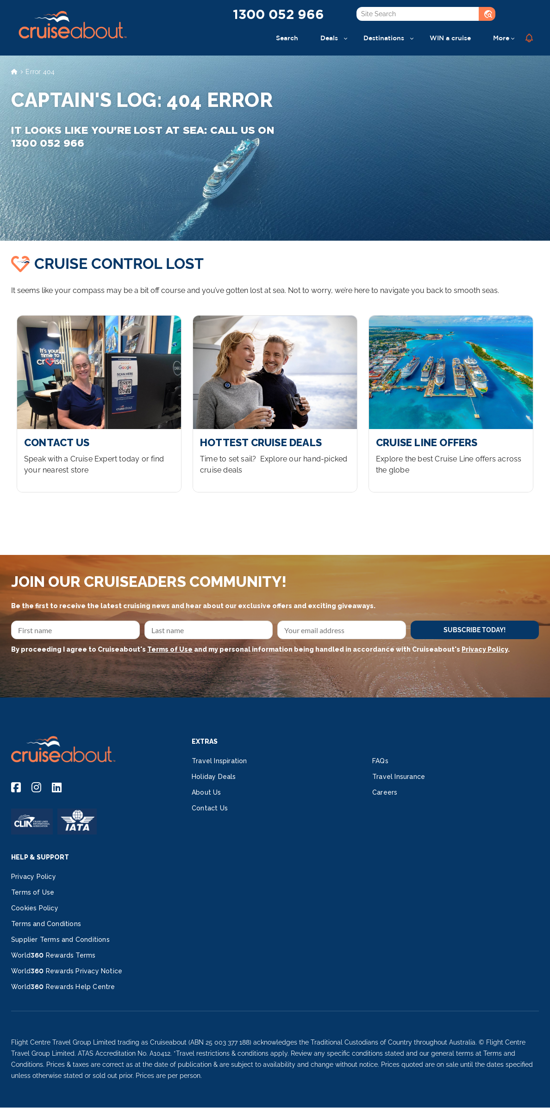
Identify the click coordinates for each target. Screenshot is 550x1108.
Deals (329, 37)
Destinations (383, 37)
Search (287, 37)
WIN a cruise (450, 37)
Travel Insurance (398, 776)
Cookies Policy (34, 908)
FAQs (380, 761)
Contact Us (210, 808)
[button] (529, 38)
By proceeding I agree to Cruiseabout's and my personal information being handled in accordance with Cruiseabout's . (260, 649)
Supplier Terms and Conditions (60, 939)
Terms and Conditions (46, 923)
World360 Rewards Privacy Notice (66, 971)
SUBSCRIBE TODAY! (475, 630)
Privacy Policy (485, 649)
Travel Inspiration (219, 761)
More (501, 37)
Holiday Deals (214, 776)
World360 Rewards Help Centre (63, 986)
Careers (384, 792)
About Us (206, 792)
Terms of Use (170, 649)
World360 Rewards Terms (53, 955)
